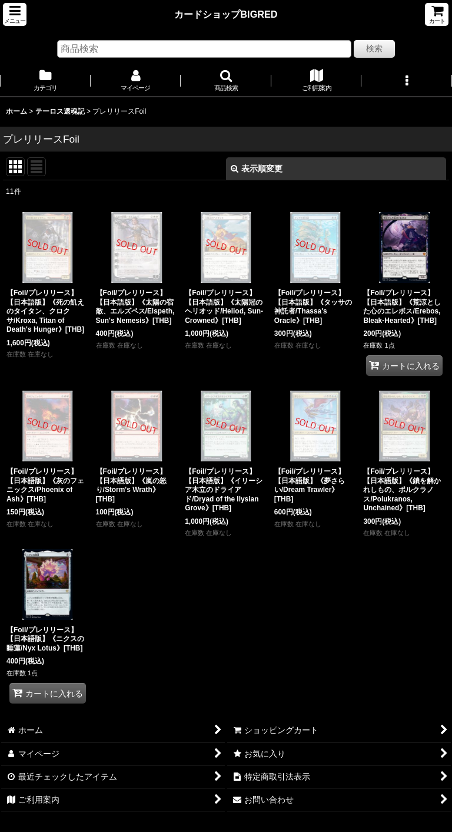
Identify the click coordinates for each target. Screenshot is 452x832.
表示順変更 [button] (256, 168)
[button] (14, 14)
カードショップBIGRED (225, 14)
